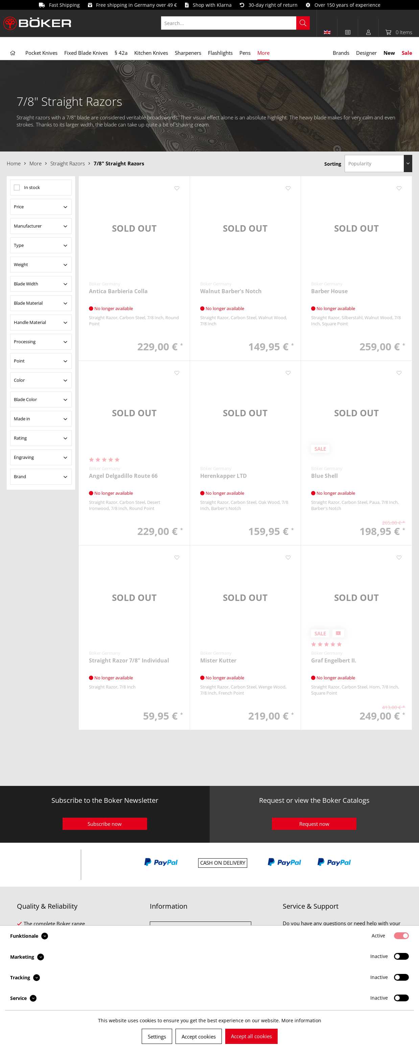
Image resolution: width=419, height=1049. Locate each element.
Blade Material (28, 303)
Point (19, 361)
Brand (20, 476)
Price (19, 207)
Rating (20, 438)
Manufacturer (28, 226)
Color (19, 380)
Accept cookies (199, 1036)
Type (19, 245)
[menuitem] (239, 23)
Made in (22, 419)
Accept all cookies (251, 1036)
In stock (32, 187)
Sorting (332, 164)
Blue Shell (324, 476)
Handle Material (30, 322)
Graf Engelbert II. (333, 660)
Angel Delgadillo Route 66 (123, 476)
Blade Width (26, 284)
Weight (21, 264)
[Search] (303, 23)
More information (301, 1020)
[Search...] (235, 23)
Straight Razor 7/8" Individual (129, 660)
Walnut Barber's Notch (231, 291)
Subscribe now (105, 823)
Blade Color (25, 399)
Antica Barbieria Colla (118, 291)
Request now (314, 823)
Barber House (329, 291)
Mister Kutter (218, 660)
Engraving (24, 457)
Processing (25, 342)
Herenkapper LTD (223, 476)
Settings (157, 1036)
